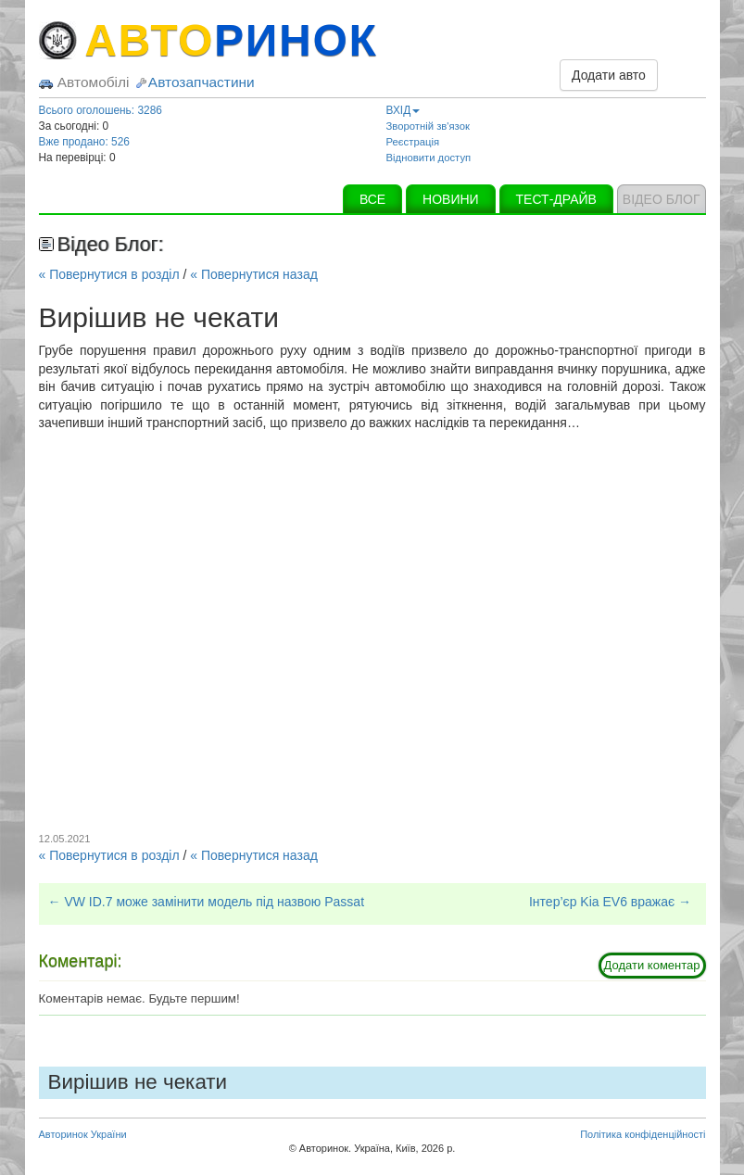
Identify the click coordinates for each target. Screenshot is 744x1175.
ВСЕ (372, 199)
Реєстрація (413, 141)
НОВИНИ (450, 199)
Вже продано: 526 (84, 141)
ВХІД (403, 110)
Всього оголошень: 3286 (100, 110)
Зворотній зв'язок (428, 126)
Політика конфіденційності (642, 1134)
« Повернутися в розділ (109, 274)
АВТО (231, 40)
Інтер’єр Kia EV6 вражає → (610, 901)
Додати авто (609, 75)
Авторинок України (83, 1134)
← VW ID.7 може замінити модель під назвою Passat (206, 901)
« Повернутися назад (254, 274)
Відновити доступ (429, 157)
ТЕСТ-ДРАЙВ (556, 199)
